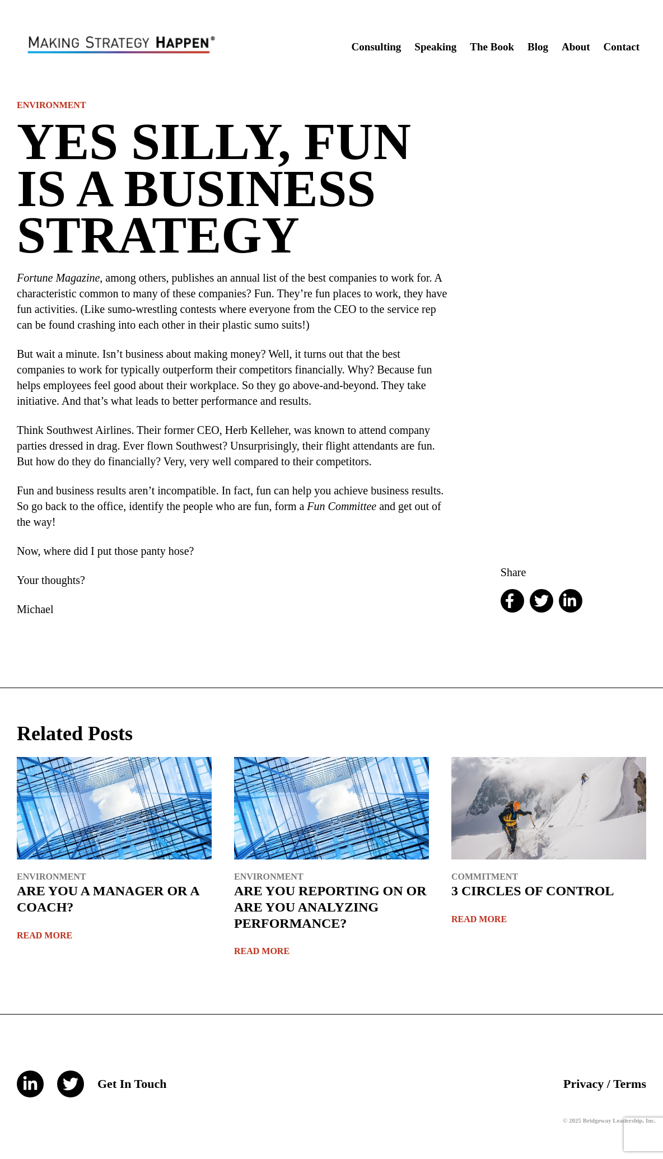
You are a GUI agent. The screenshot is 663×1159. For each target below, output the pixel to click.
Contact (621, 47)
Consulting (376, 47)
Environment (51, 105)
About (576, 47)
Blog (537, 47)
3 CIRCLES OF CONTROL (532, 891)
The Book (492, 47)
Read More (44, 935)
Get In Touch (132, 1084)
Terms (629, 1084)
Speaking (435, 47)
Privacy (583, 1084)
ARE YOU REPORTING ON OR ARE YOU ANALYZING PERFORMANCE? (330, 907)
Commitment (484, 876)
